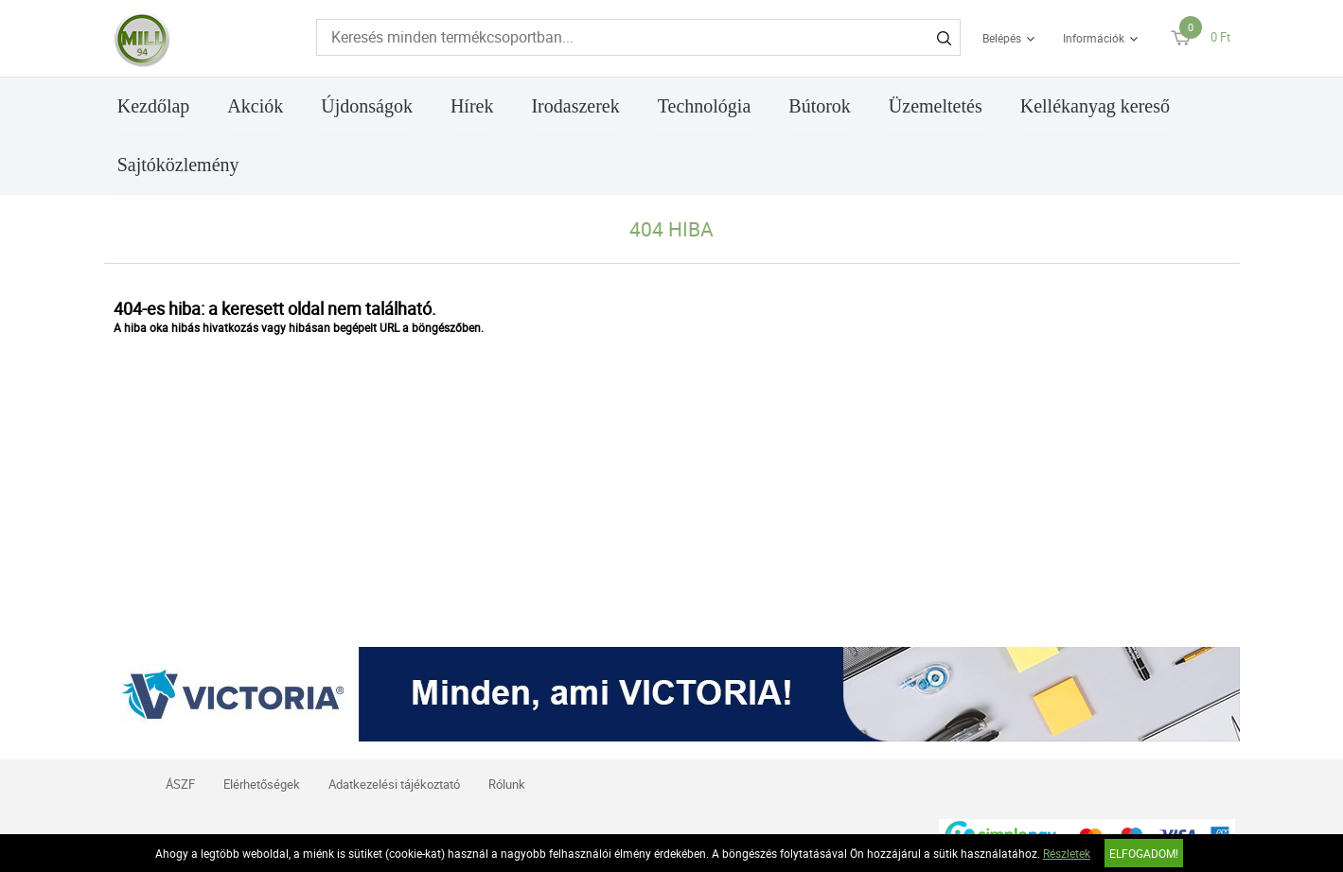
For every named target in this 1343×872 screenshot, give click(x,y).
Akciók (255, 106)
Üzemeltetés (935, 106)
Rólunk (506, 784)
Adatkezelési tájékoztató (394, 784)
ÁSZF (180, 784)
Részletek (1066, 853)
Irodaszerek (575, 106)
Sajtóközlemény (178, 164)
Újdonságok (367, 106)
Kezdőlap (153, 106)
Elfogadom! (1143, 853)
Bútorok (819, 106)
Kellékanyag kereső (1095, 106)
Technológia (704, 106)
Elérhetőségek (261, 784)
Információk (1093, 37)
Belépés (1001, 37)
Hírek (472, 106)
